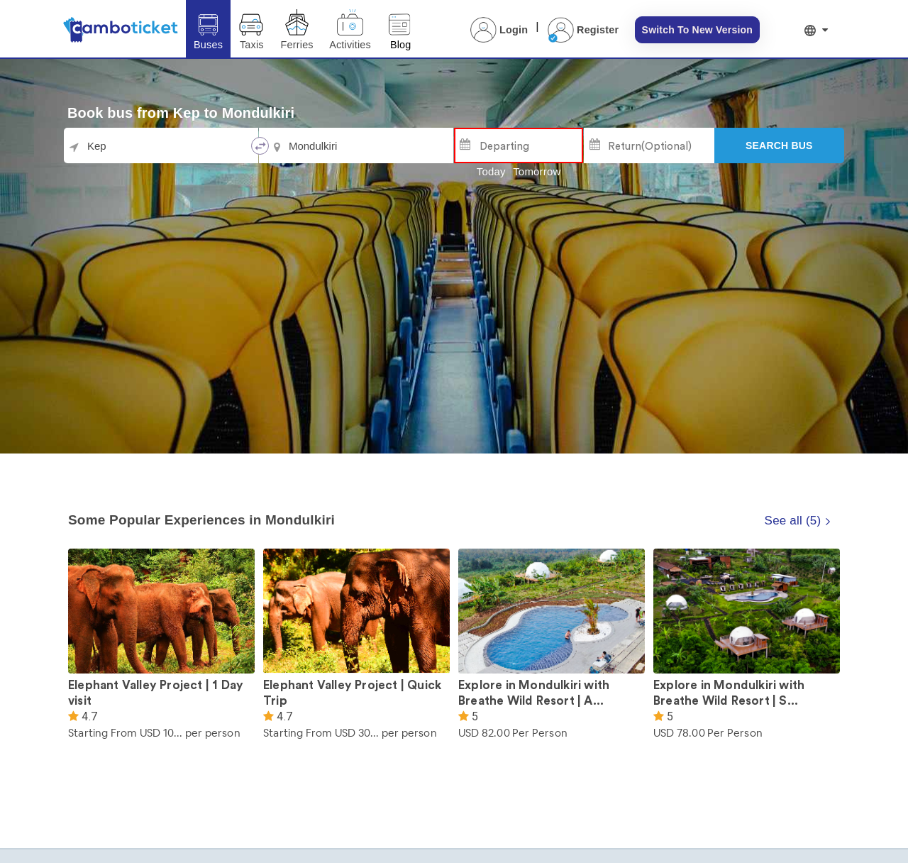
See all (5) (798, 520)
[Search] (779, 145)
